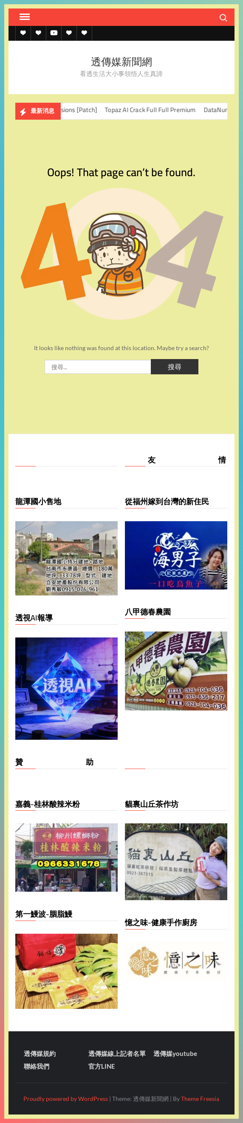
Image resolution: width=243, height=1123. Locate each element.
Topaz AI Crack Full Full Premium (156, 110)
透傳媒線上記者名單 (117, 1053)
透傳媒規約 (40, 1053)
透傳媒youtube (175, 1053)
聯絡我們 (36, 1066)
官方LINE (101, 1066)
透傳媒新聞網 (121, 61)
